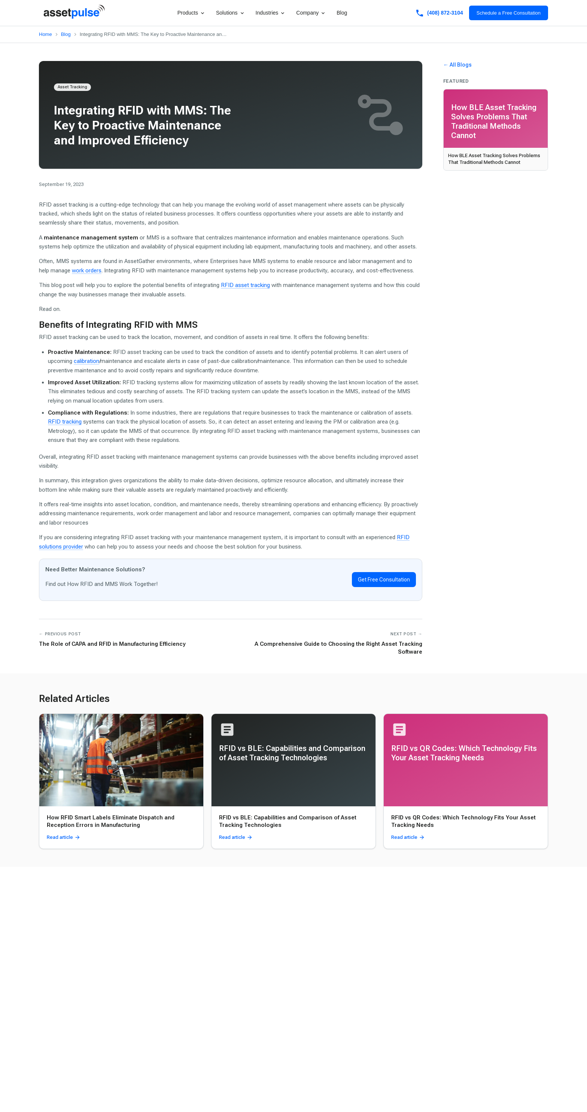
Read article (63, 837)
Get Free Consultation (384, 580)
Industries (271, 13)
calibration (86, 361)
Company (311, 13)
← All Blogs (457, 65)
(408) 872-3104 (439, 13)
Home (45, 34)
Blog (342, 13)
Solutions (230, 13)
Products (191, 13)
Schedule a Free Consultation (509, 13)
